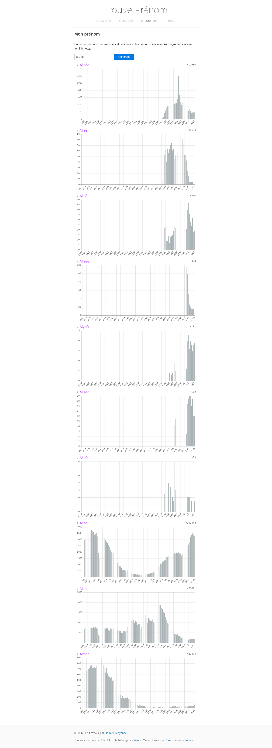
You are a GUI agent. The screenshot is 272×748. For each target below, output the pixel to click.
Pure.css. (171, 740)
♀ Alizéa (82, 392)
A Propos (170, 20)
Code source (185, 740)
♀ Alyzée (83, 327)
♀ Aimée (83, 654)
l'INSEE (106, 740)
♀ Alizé (81, 196)
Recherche (125, 20)
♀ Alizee (82, 261)
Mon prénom (148, 20)
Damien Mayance (116, 733)
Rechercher (124, 56)
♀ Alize (81, 130)
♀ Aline (82, 588)
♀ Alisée (82, 458)
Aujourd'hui (104, 20)
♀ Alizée (82, 65)
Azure (137, 740)
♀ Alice (81, 523)
